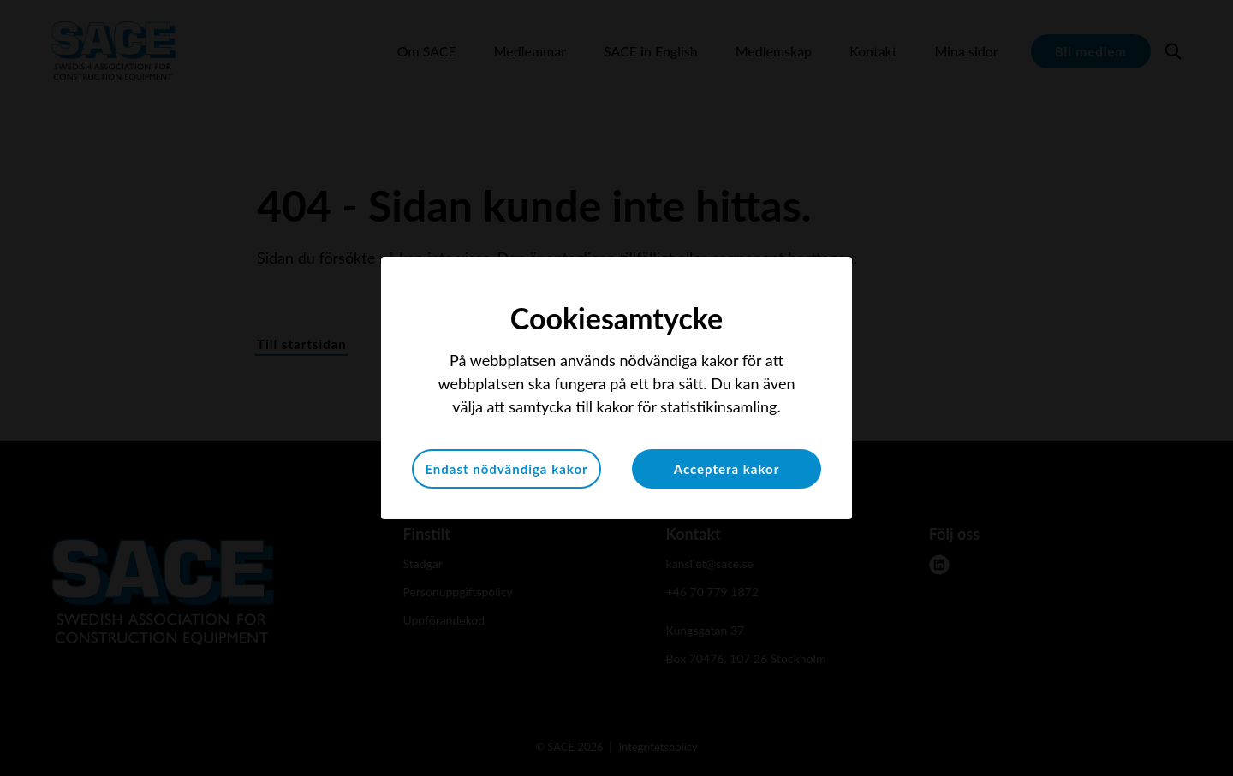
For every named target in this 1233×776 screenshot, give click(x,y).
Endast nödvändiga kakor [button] (506, 469)
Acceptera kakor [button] (727, 469)
